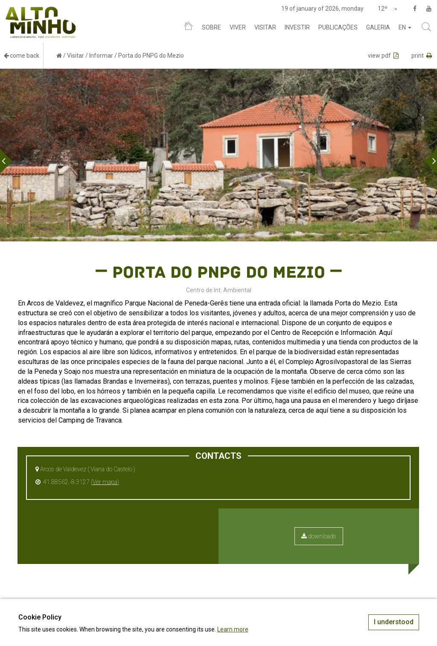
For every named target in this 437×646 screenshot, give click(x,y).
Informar (101, 55)
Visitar (265, 27)
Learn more (232, 629)
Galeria (378, 27)
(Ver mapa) (105, 482)
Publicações (338, 27)
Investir (297, 27)
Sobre (211, 27)
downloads (318, 536)
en (405, 27)
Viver (238, 27)
